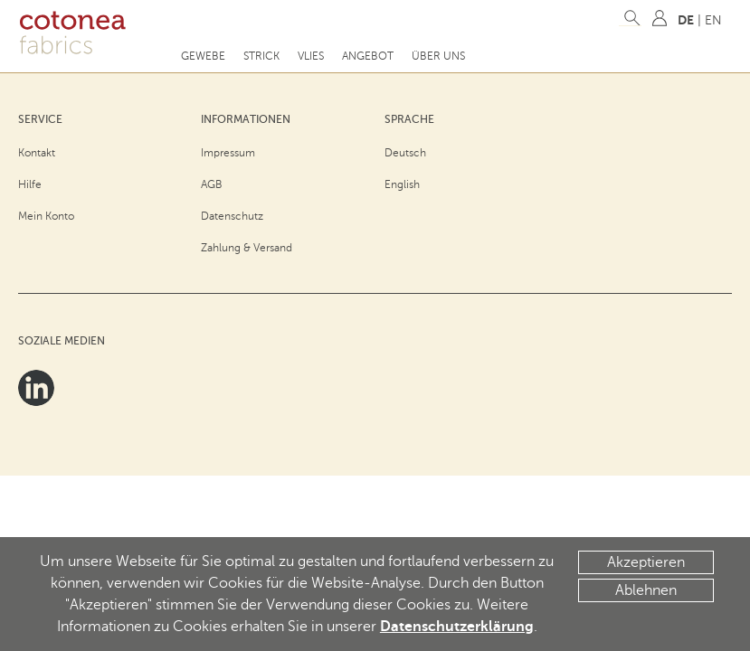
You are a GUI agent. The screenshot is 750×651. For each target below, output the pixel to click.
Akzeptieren (646, 562)
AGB (212, 184)
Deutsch (405, 152)
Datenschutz (232, 216)
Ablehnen (646, 590)
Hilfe (30, 184)
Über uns (438, 56)
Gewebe (203, 56)
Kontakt (36, 152)
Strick (261, 56)
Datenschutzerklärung (457, 626)
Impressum (228, 152)
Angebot (368, 56)
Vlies (311, 56)
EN (713, 20)
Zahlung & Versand (246, 247)
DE (686, 20)
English (402, 184)
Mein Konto (46, 216)
